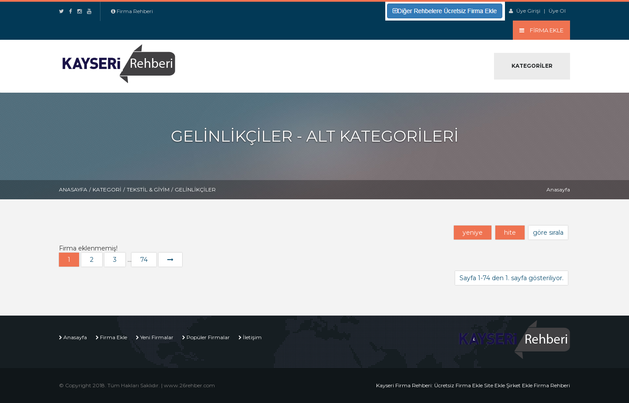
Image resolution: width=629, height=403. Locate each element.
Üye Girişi (528, 10)
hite (510, 232)
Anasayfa (73, 189)
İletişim (252, 337)
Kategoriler (532, 66)
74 (144, 260)
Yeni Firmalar (156, 337)
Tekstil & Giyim (148, 189)
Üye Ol (557, 10)
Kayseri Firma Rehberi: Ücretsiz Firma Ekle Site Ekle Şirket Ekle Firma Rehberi (473, 385)
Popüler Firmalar (208, 337)
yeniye (473, 232)
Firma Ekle (113, 337)
